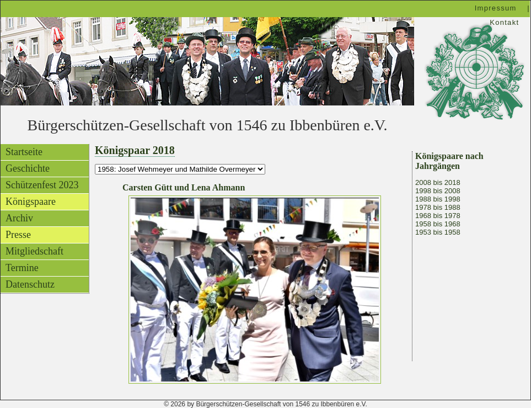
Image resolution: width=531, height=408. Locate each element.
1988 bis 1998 (437, 199)
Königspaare (31, 201)
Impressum (496, 8)
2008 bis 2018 (437, 182)
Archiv (19, 218)
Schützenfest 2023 (42, 184)
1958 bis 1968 (437, 224)
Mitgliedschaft (34, 251)
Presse (18, 234)
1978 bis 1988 (437, 207)
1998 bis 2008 (437, 191)
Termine (22, 267)
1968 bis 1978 (437, 215)
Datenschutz (30, 284)
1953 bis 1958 (437, 232)
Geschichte (28, 168)
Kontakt (504, 22)
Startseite (24, 151)
